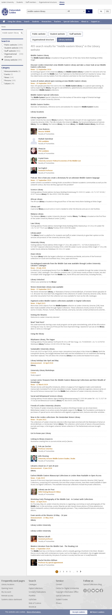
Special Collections (71, 21)
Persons (12, 80)
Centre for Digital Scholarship (67, 588)
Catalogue (32, 584)
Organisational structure (48, 2)
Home (3, 27)
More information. (34, 612)
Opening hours (7, 588)
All (69, 11)
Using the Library (14, 21)
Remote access (7, 595)
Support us (95, 21)
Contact (59, 584)
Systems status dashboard (11, 599)
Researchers (46, 21)
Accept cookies (78, 612)
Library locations (7, 584)
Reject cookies (98, 612)
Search (26, 21)
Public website (12, 44)
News (12, 77)
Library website (12, 59)
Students (19, 2)
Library (61, 2)
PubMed (32, 595)
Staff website (12, 51)
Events (12, 74)
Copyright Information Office (67, 592)
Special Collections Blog (92, 584)
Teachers (57, 21)
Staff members (31, 2)
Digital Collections (36, 588)
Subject (12, 83)
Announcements (12, 71)
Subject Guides (62, 599)
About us (84, 21)
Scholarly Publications (37, 592)
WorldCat (32, 607)
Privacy (59, 603)
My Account (6, 592)
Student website (12, 47)
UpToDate (32, 599)
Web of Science (35, 603)
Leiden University (7, 2)
